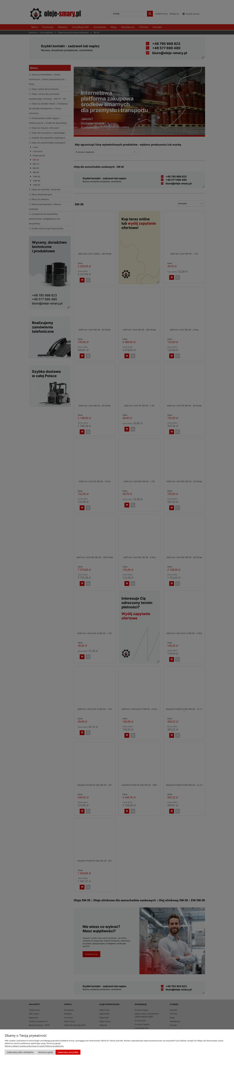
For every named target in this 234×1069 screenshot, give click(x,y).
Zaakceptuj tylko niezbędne (20, 1052)
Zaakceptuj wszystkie (68, 1052)
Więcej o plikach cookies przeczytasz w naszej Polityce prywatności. (34, 1046)
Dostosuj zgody (45, 1052)
